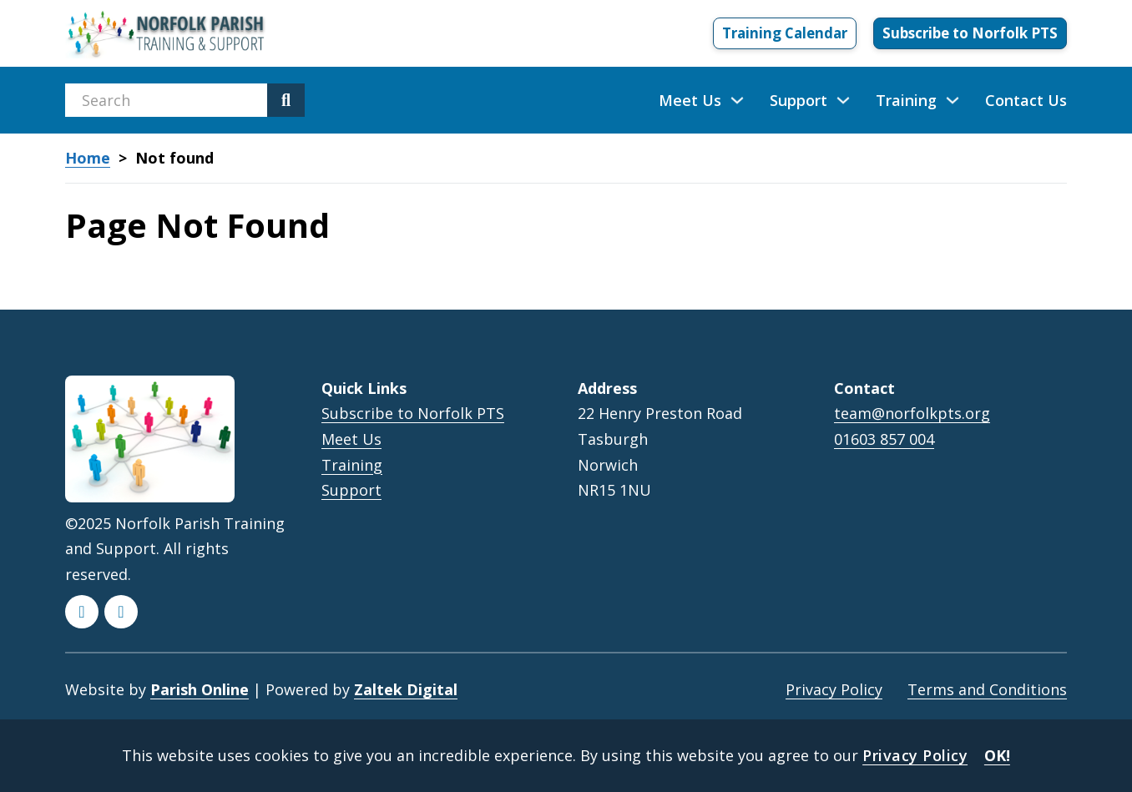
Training (906, 100)
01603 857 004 (884, 439)
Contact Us (1026, 100)
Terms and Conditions (987, 689)
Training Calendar (784, 33)
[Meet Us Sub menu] (737, 100)
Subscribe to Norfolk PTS (970, 33)
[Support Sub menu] (843, 100)
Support (798, 100)
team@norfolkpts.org (912, 413)
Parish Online (199, 689)
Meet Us (690, 100)
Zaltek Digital (405, 689)
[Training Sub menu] (952, 100)
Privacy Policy (834, 689)
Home (87, 158)
